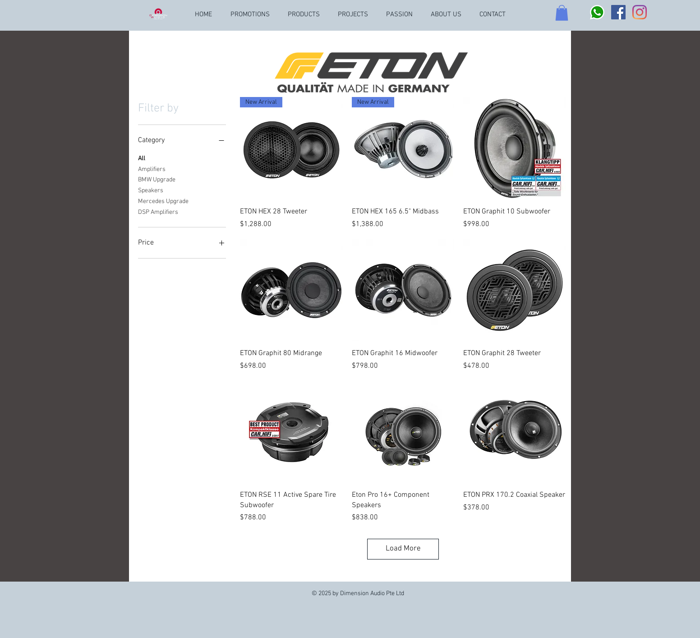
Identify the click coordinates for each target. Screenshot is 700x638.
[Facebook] (618, 12)
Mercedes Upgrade (163, 200)
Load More (403, 548)
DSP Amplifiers (158, 211)
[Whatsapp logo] (597, 12)
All (141, 157)
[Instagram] (639, 12)
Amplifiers (152, 168)
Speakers (150, 189)
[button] (561, 13)
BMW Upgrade (156, 179)
